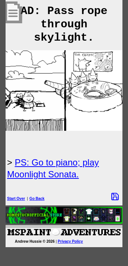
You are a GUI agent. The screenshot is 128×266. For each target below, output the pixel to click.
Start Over (16, 199)
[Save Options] (115, 196)
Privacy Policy (70, 241)
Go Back (37, 199)
